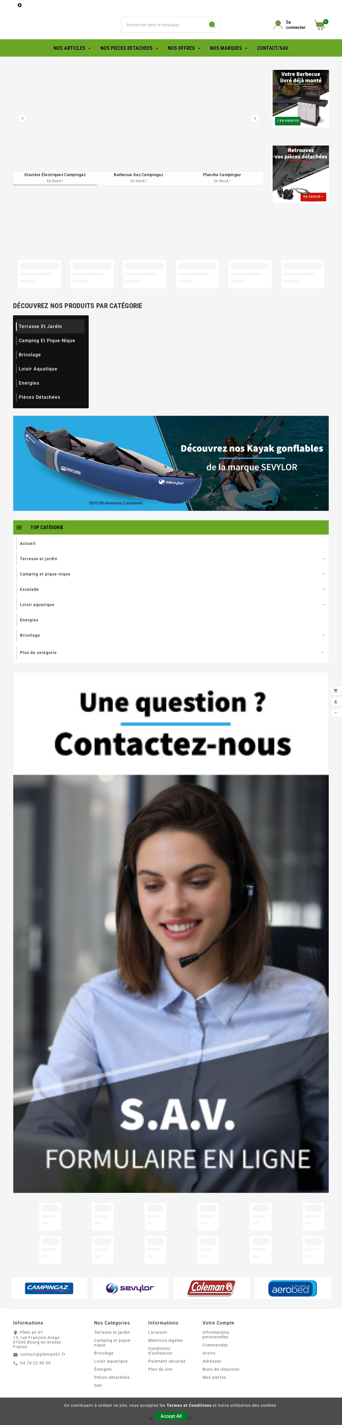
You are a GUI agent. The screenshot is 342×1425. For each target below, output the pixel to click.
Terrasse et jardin (40, 343)
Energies (29, 400)
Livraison (157, 1349)
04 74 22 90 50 (35, 1379)
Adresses (211, 1378)
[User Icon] (291, 33)
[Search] (212, 33)
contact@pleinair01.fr (43, 1370)
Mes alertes (214, 1394)
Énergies (103, 1386)
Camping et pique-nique (47, 357)
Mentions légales (165, 1357)
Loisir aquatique (38, 385)
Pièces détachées (39, 414)
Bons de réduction (221, 1386)
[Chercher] (163, 33)
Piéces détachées (112, 1394)
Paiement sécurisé (167, 1378)
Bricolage (30, 371)
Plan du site (160, 1386)
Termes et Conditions (189, 1405)
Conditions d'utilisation (160, 1367)
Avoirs (208, 1370)
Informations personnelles (215, 1351)
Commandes (215, 1361)
